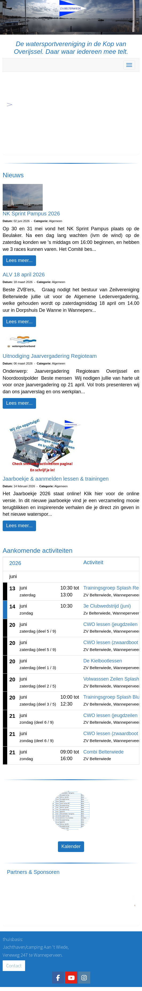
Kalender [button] (71, 846)
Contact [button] (14, 966)
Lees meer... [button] (19, 260)
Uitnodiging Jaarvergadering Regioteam (50, 356)
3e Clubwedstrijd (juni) (107, 606)
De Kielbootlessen (102, 661)
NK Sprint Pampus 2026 (31, 213)
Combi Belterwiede (103, 752)
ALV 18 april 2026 (24, 274)
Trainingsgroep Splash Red (112, 588)
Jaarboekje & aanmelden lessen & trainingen (56, 479)
